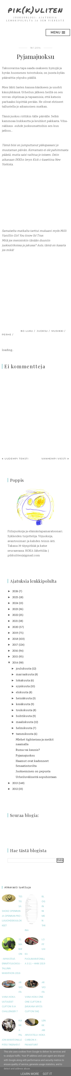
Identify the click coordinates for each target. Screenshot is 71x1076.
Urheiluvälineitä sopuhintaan (36, 777)
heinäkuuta (24, 698)
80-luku (27, 330)
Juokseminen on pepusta (33, 771)
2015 (15, 657)
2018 (15, 639)
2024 (15, 603)
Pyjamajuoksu (25, 756)
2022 (15, 615)
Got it (47, 1074)
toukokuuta (24, 710)
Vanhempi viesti (53, 458)
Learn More (30, 1074)
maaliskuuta (24, 722)
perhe (6, 334)
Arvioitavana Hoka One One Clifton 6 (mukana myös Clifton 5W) (35, 997)
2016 (15, 651)
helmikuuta (24, 728)
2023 (15, 609)
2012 (15, 789)
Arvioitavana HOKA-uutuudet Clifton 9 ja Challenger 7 (12, 997)
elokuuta (22, 692)
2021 (15, 621)
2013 (15, 783)
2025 (15, 597)
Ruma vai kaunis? (28, 750)
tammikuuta (24, 734)
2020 (15, 627)
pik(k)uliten (35, 9)
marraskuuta (25, 675)
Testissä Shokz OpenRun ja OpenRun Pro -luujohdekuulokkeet (12, 911)
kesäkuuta (23, 704)
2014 (15, 663)
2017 (15, 645)
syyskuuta (23, 686)
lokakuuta (23, 681)
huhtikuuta (24, 716)
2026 (15, 591)
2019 (15, 633)
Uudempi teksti (17, 458)
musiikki (57, 330)
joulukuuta (23, 669)
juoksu (42, 330)
